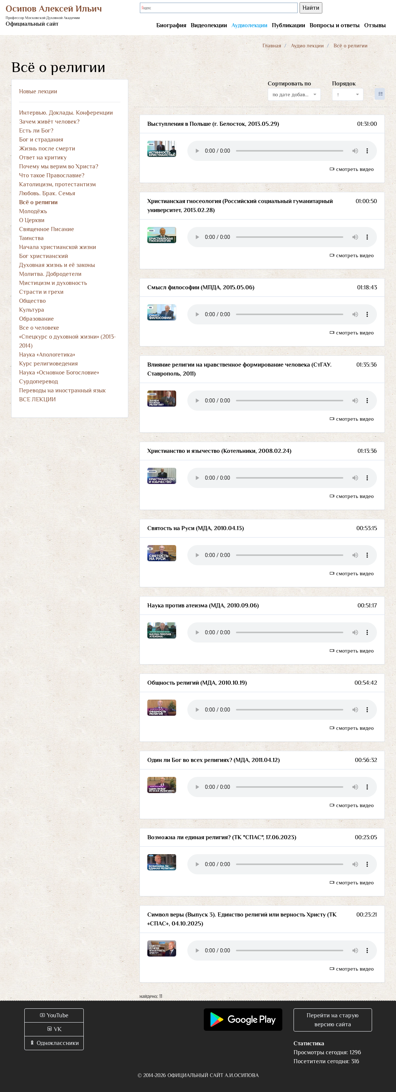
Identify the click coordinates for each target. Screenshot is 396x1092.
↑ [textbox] (338, 94)
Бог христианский (43, 256)
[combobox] (294, 94)
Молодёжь (33, 211)
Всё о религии (38, 202)
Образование (36, 318)
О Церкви (31, 220)
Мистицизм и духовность (53, 283)
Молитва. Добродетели (50, 274)
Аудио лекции (307, 46)
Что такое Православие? (52, 175)
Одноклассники (54, 1043)
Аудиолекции (249, 25)
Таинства (31, 238)
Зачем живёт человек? (49, 121)
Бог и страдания (41, 139)
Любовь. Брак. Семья (47, 193)
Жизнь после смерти (47, 148)
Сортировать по (289, 83)
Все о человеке (39, 327)
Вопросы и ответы (335, 25)
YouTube (53, 1015)
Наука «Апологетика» (47, 354)
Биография (171, 25)
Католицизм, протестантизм (57, 184)
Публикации (288, 25)
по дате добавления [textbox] (292, 94)
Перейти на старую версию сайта (333, 1020)
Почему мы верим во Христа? (58, 166)
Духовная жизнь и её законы (57, 265)
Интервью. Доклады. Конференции (66, 112)
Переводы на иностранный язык (62, 390)
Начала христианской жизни (57, 247)
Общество (32, 301)
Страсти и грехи (41, 292)
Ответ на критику (43, 157)
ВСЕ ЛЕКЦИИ (37, 399)
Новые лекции (38, 91)
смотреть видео (351, 169)
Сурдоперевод (38, 381)
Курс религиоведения (48, 363)
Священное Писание (46, 229)
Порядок (344, 83)
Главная (272, 46)
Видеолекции (209, 25)
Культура (31, 310)
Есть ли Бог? (36, 130)
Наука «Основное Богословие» (59, 372)
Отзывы (375, 25)
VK (54, 1029)
